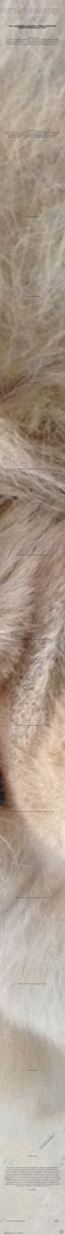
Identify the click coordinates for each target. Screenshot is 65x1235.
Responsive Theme (8, 1233)
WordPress (21, 1233)
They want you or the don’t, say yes (15, 1221)
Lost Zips (56, 1221)
